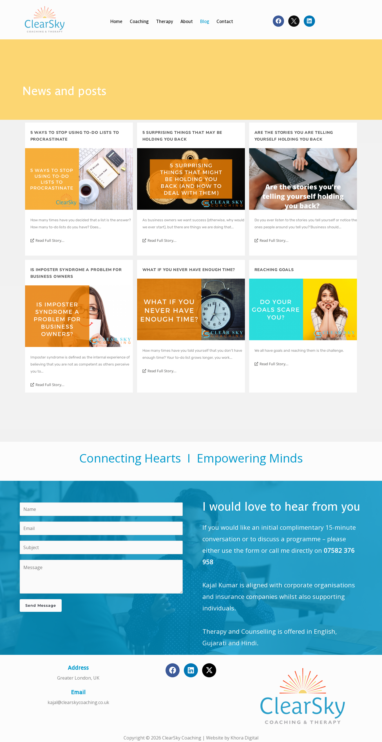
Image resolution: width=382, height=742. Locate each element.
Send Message (40, 605)
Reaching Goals (274, 269)
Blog (204, 21)
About (186, 21)
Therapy (164, 21)
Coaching (139, 21)
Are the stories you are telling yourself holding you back (293, 136)
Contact (224, 21)
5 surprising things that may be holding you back (182, 136)
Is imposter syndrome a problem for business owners (76, 273)
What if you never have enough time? (188, 269)
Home (116, 21)
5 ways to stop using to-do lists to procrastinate (74, 136)
